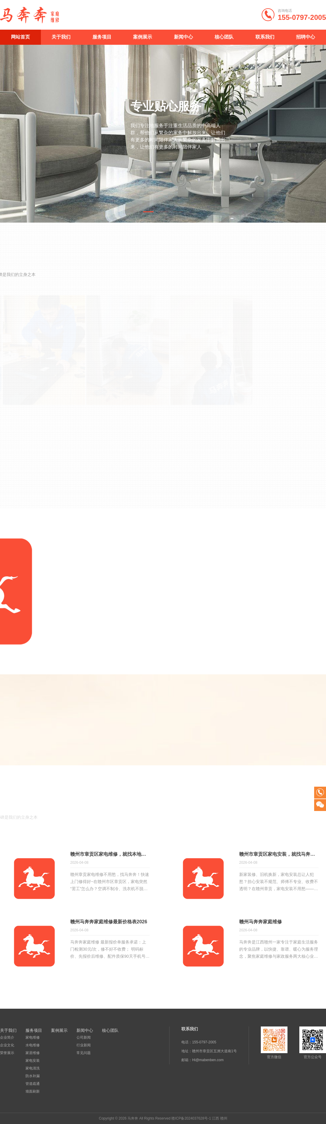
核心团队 (224, 36)
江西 (215, 1118)
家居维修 (32, 1053)
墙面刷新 (32, 1091)
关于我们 (61, 36)
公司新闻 (83, 1037)
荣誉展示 (7, 1053)
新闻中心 (183, 36)
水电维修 (32, 1045)
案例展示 (142, 36)
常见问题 (83, 1053)
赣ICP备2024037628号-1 (191, 1118)
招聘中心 (305, 36)
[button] (148, 211)
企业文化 (7, 1045)
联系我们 (264, 36)
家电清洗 (32, 1068)
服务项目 (101, 36)
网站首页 (20, 36)
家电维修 (32, 1037)
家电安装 (32, 1060)
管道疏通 (32, 1084)
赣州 (223, 1118)
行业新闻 (83, 1045)
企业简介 (7, 1037)
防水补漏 (32, 1076)
